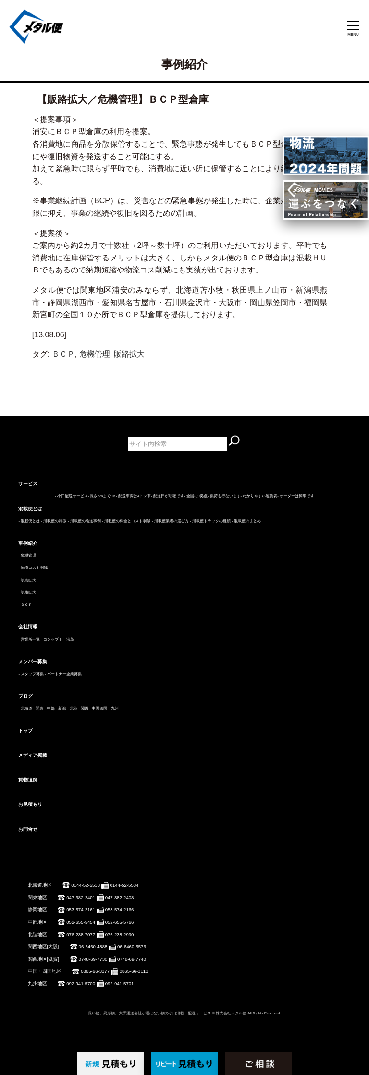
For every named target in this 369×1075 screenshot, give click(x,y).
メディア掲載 (32, 755)
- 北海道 (25, 708)
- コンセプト (52, 639)
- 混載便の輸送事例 (84, 521)
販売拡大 (28, 580)
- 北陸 (72, 708)
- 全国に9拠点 (196, 496)
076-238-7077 (80, 934)
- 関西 (83, 708)
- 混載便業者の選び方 (170, 521)
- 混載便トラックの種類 (210, 521)
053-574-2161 (80, 909)
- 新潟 (61, 708)
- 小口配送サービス (71, 496)
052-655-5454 (80, 922)
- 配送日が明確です (167, 496)
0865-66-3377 (95, 971)
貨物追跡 (27, 779)
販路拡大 (129, 354)
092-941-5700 (80, 983)
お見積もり (30, 804)
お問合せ (27, 829)
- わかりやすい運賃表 (259, 496)
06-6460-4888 (93, 946)
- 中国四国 (99, 708)
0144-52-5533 (85, 885)
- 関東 (39, 708)
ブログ (25, 696)
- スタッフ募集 (31, 674)
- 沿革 (69, 639)
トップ (25, 730)
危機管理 (94, 354)
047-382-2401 (80, 897)
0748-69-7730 (93, 959)
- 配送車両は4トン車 (133, 496)
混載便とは (30, 508)
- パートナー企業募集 (63, 674)
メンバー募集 (32, 661)
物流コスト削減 (34, 568)
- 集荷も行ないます (224, 496)
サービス (27, 483)
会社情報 (27, 626)
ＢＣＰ (63, 354)
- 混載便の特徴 (54, 521)
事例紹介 (27, 543)
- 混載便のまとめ (246, 521)
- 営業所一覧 (29, 639)
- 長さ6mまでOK (102, 496)
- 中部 (50, 708)
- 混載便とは (29, 521)
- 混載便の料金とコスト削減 (126, 521)
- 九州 (114, 708)
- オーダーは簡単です (295, 496)
